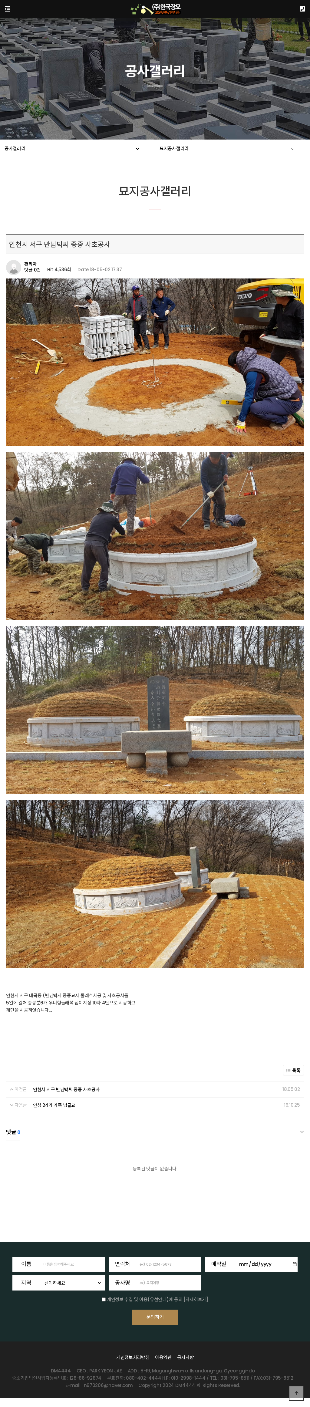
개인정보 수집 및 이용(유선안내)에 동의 (144, 1299)
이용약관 (163, 1366)
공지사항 (185, 1366)
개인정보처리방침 (133, 1366)
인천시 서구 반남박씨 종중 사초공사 (66, 1089)
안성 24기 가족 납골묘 (54, 1105)
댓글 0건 (32, 270)
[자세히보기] (195, 1299)
